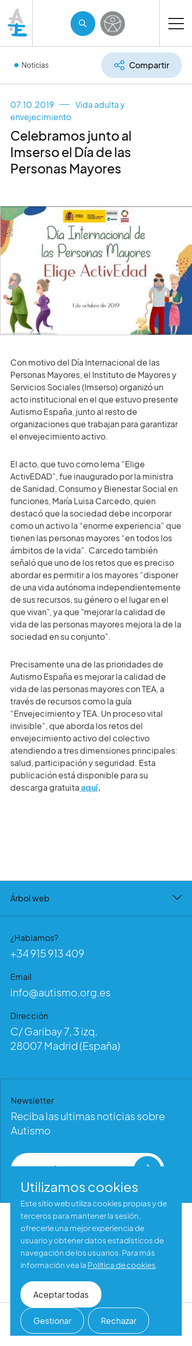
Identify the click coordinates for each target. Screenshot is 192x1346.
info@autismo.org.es (60, 992)
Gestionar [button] (52, 1320)
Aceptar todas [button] (61, 1294)
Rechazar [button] (118, 1320)
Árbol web (96, 898)
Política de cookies (122, 1265)
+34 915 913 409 (47, 953)
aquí (88, 795)
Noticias (35, 64)
